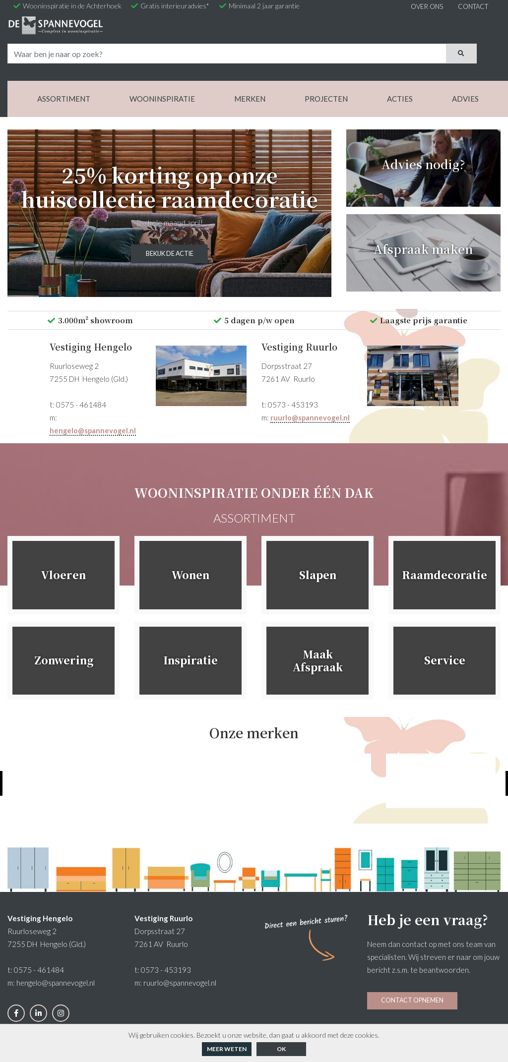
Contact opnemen (412, 947)
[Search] (291, 30)
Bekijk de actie (169, 202)
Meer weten (227, 1049)
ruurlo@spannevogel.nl (310, 364)
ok (281, 1049)
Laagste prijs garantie (418, 267)
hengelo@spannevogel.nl (93, 377)
